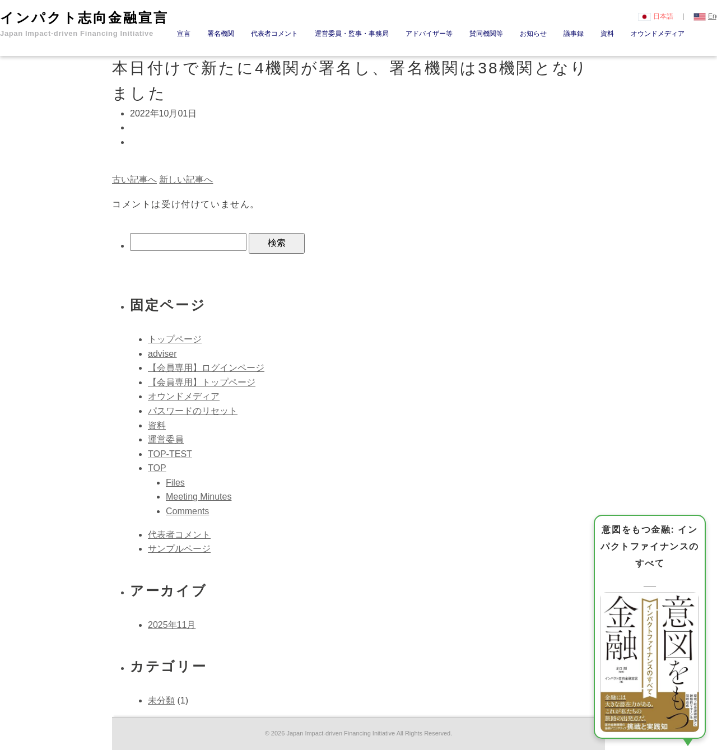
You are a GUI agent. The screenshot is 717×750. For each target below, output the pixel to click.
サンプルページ (179, 548)
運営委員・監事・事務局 (352, 34)
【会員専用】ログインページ (206, 367)
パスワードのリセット (193, 411)
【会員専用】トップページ (201, 382)
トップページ (175, 339)
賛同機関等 (486, 34)
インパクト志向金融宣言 (84, 24)
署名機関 (220, 34)
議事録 (574, 34)
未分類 (161, 700)
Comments (187, 511)
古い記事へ (134, 179)
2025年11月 (171, 625)
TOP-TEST (170, 454)
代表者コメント (274, 34)
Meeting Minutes (198, 496)
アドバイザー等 (429, 34)
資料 (607, 34)
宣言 (183, 34)
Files (175, 482)
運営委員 (166, 439)
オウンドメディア (658, 34)
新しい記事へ (186, 179)
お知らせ (533, 34)
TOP (157, 468)
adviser (162, 353)
